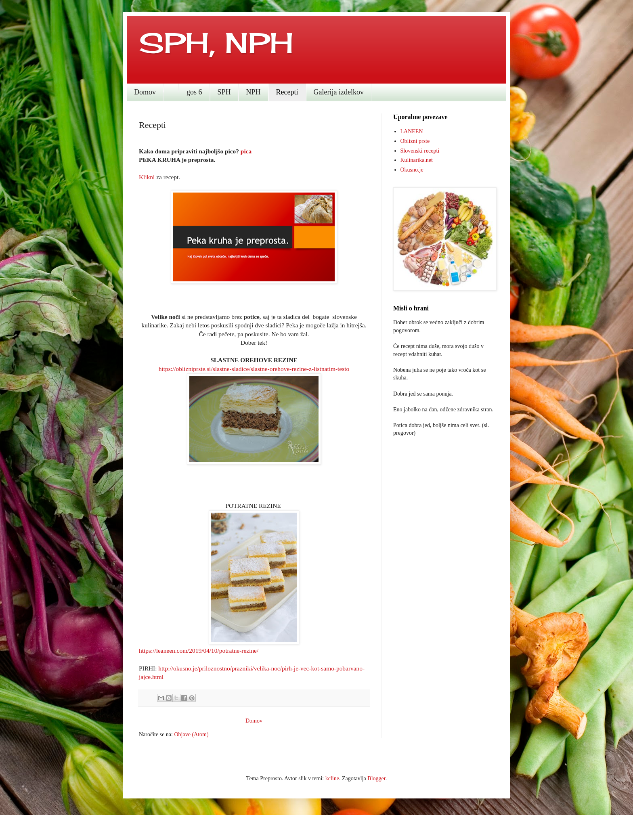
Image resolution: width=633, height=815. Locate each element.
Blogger (376, 778)
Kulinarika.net (416, 160)
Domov (145, 92)
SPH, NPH (216, 42)
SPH (224, 92)
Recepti (287, 92)
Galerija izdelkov (339, 92)
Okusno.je (411, 170)
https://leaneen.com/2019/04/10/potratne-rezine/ (198, 650)
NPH (253, 92)
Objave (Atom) (191, 734)
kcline (332, 778)
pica (246, 151)
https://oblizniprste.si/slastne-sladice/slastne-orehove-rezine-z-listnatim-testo (254, 368)
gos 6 (194, 92)
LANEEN (411, 131)
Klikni (147, 177)
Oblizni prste (415, 141)
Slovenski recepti (420, 151)
